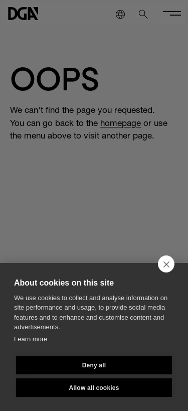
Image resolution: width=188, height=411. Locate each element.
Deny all (94, 365)
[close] (166, 263)
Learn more (30, 339)
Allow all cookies (94, 387)
